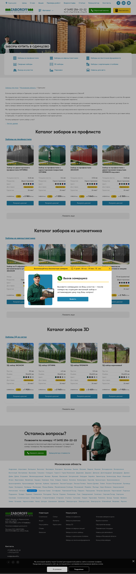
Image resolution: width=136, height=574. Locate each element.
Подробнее (78, 569)
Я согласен (57, 569)
